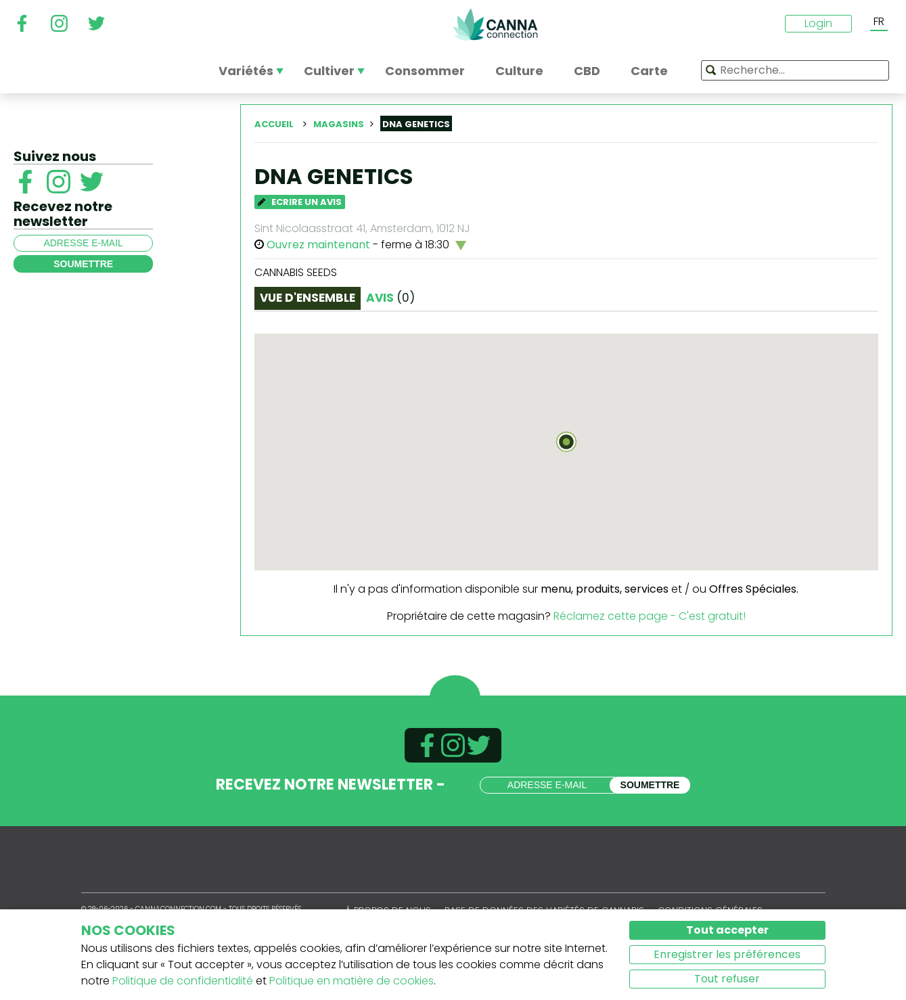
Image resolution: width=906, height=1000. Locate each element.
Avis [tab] (390, 298)
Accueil (274, 124)
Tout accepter (727, 930)
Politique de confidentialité (182, 980)
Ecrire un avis (300, 202)
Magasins (338, 124)
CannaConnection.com (495, 24)
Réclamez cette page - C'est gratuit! (649, 616)
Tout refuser (727, 978)
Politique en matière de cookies (351, 980)
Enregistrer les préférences (727, 954)
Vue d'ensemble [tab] (307, 298)
